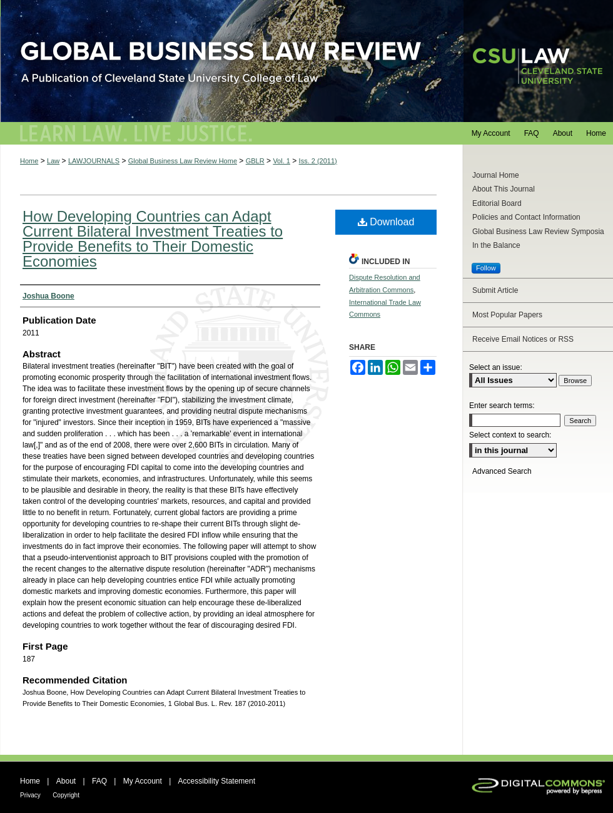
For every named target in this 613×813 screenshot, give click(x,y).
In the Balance (496, 245)
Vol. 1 (281, 161)
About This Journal (503, 189)
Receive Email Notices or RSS (523, 339)
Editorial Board (497, 203)
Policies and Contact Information (526, 217)
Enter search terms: (502, 405)
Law (53, 161)
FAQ (99, 781)
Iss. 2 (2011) (318, 161)
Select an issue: (495, 367)
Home (29, 161)
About (66, 781)
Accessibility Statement (216, 781)
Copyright (66, 795)
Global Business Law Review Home (182, 161)
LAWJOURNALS (93, 161)
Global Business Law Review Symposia (538, 231)
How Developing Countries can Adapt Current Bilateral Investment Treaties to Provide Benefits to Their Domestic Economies (153, 239)
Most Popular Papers (507, 314)
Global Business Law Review (306, 61)
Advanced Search (502, 471)
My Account (142, 781)
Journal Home (495, 175)
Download (386, 222)
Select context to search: (510, 435)
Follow (486, 268)
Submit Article (495, 290)
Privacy (30, 795)
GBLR (255, 161)
